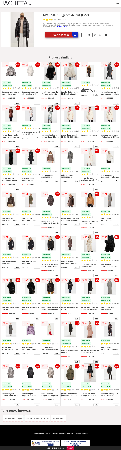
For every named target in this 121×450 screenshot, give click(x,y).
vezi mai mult (62, 27)
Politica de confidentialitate (61, 433)
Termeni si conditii (40, 433)
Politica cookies (81, 433)
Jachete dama (59, 418)
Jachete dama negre (13, 418)
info (17, 103)
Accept (70, 448)
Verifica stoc (65, 35)
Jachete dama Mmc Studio (37, 418)
